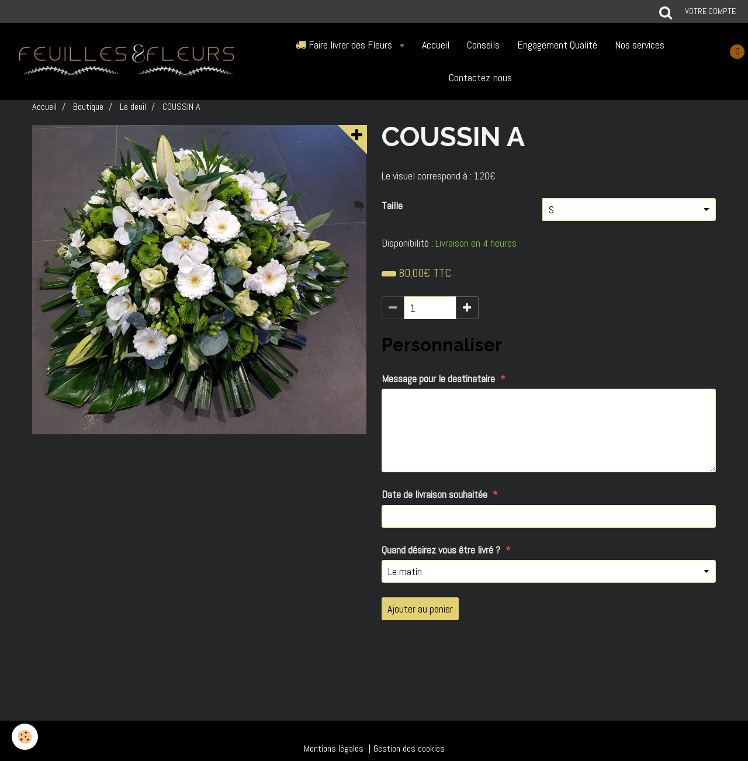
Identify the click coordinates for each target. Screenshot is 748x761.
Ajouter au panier (420, 608)
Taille (392, 205)
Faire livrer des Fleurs (345, 44)
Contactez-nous (480, 77)
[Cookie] (25, 737)
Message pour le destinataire (438, 378)
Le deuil (133, 107)
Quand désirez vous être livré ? (441, 549)
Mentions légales (333, 748)
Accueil (435, 44)
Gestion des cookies (409, 748)
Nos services (639, 44)
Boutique (88, 107)
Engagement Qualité (557, 44)
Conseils (483, 44)
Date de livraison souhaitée (434, 494)
